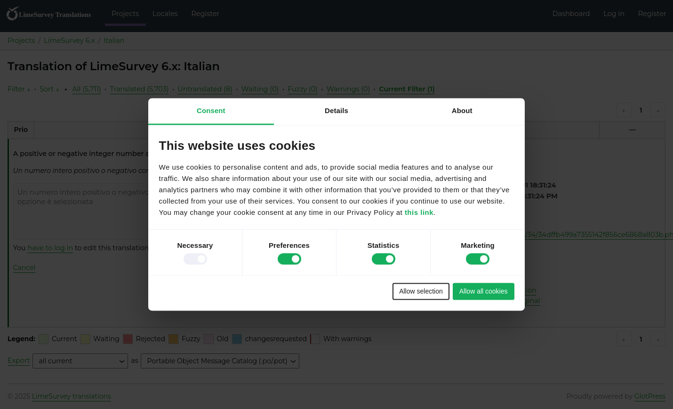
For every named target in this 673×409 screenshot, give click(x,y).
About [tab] (462, 110)
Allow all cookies (483, 291)
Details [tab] (336, 110)
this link (419, 213)
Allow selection (421, 291)
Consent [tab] (211, 110)
